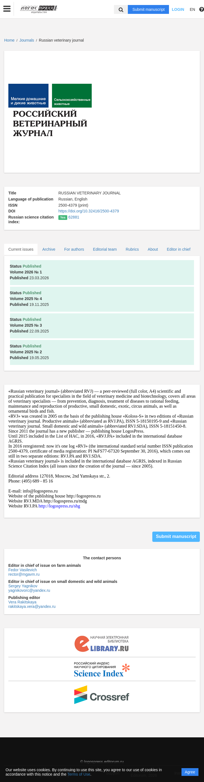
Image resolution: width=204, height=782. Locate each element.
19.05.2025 (29, 352)
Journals (26, 40)
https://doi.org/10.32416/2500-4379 (88, 211)
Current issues (20, 249)
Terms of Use (78, 774)
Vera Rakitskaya (22, 602)
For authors (74, 249)
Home (9, 40)
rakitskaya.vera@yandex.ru (32, 606)
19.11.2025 (29, 299)
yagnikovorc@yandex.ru (29, 590)
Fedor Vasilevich (22, 570)
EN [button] (192, 9)
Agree (190, 772)
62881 (73, 217)
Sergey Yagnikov (23, 586)
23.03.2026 (29, 272)
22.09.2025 (29, 325)
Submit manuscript (148, 9)
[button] (7, 9)
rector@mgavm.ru (23, 574)
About (153, 249)
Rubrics (132, 249)
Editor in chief (178, 249)
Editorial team (105, 249)
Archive (48, 249)
